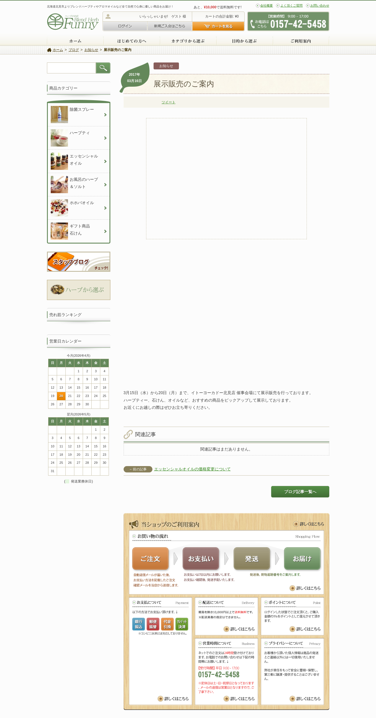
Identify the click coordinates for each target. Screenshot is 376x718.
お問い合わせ (319, 5)
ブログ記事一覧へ (300, 491)
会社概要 (266, 5)
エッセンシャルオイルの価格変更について (192, 469)
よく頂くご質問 (291, 5)
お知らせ (166, 66)
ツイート (168, 102)
